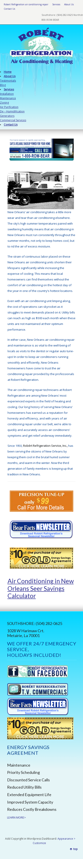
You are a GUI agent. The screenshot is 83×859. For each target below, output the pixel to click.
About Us (69, 4)
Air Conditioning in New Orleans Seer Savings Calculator (41, 588)
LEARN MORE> (16, 817)
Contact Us (9, 8)
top (75, 849)
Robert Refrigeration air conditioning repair (26, 4)
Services (56, 4)
